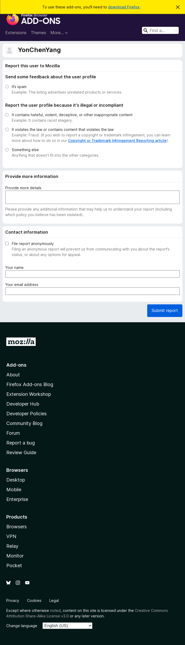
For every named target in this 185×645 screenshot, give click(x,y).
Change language (21, 625)
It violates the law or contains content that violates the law (63, 129)
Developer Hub (22, 404)
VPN (11, 536)
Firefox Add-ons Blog (29, 384)
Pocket (14, 565)
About (13, 374)
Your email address (22, 284)
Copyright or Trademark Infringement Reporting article (117, 140)
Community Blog (24, 423)
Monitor (15, 556)
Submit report (165, 310)
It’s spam (19, 86)
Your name (15, 267)
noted (55, 610)
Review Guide (21, 452)
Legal (54, 600)
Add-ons (16, 365)
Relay (12, 546)
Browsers (16, 526)
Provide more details (23, 188)
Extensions (16, 32)
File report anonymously (33, 243)
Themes (38, 32)
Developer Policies (26, 413)
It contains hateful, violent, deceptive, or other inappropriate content (72, 114)
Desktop (15, 480)
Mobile (13, 489)
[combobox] (160, 30)
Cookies (34, 600)
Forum (13, 433)
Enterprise (17, 499)
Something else (25, 149)
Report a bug (20, 443)
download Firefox (124, 7)
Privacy (12, 600)
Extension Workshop (28, 394)
